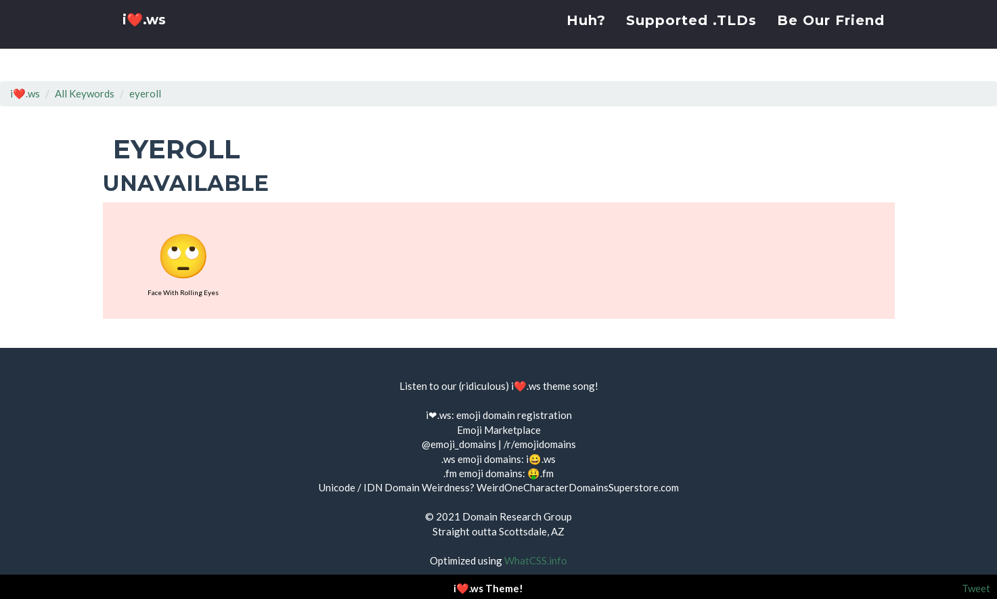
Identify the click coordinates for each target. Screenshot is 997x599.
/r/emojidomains (540, 444)
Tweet (976, 588)
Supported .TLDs (691, 37)
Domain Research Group (517, 516)
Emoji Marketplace (499, 430)
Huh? (586, 37)
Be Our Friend (831, 37)
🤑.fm (540, 473)
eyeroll (145, 93)
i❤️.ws (146, 40)
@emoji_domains (459, 444)
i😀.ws (541, 459)
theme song (569, 386)
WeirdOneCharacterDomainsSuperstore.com (578, 487)
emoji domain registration (514, 415)
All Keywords (84, 93)
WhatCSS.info (535, 560)
